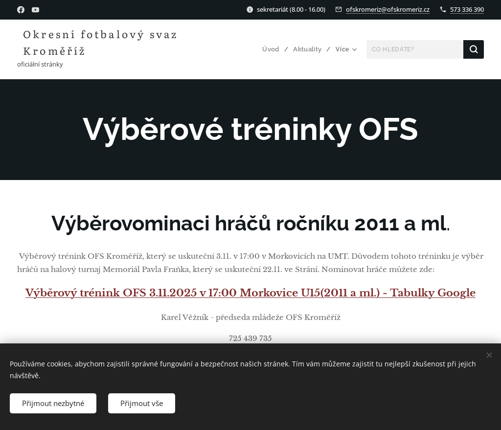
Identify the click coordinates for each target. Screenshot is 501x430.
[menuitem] (274, 49)
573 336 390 (467, 9)
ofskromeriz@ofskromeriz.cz (388, 9)
